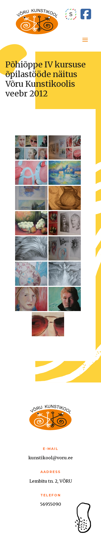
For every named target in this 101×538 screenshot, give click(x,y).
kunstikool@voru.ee (50, 457)
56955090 (50, 504)
